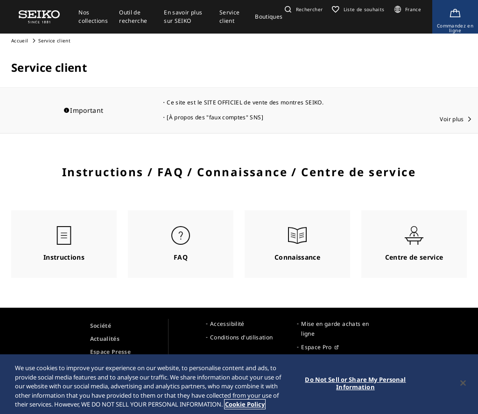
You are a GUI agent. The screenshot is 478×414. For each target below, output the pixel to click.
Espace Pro (316, 347)
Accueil (19, 40)
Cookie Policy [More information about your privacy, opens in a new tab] (245, 404)
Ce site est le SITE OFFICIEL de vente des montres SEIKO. (245, 102)
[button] (302, 9)
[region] (239, 384)
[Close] (463, 383)
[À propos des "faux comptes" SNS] (215, 117)
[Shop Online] (455, 17)
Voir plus (452, 119)
